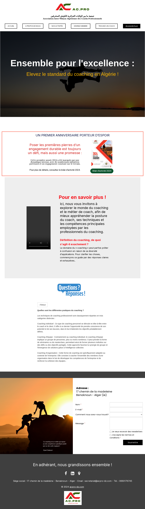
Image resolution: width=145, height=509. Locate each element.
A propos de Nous (32, 26)
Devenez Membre (80, 26)
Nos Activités (57, 26)
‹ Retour (42, 305)
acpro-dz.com (77, 486)
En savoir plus (132, 26)
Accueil (11, 26)
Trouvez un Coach (107, 26)
